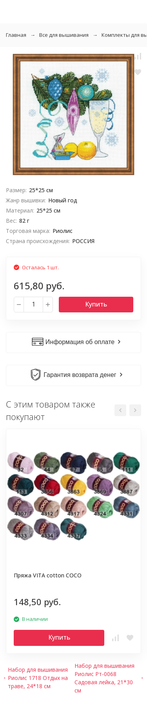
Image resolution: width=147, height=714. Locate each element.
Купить (96, 304)
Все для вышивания (64, 34)
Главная (16, 34)
